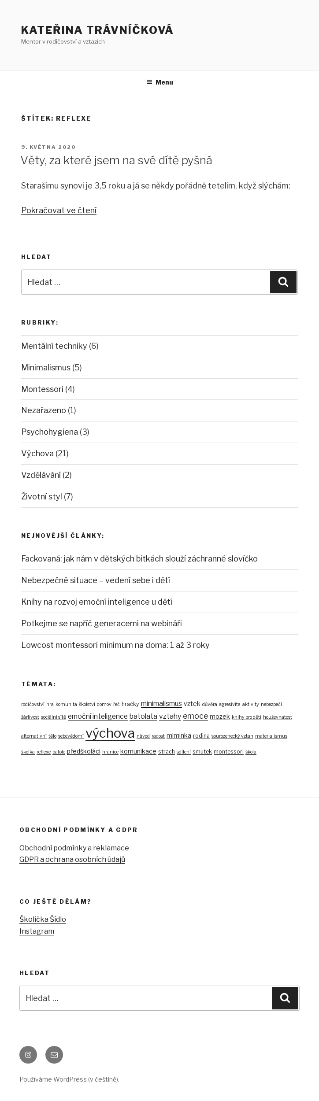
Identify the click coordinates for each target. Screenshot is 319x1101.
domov (104, 704)
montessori (229, 751)
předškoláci (83, 751)
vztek (192, 703)
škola (250, 752)
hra (50, 704)
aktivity (250, 704)
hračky (130, 704)
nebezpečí (271, 704)
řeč (116, 704)
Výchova (37, 453)
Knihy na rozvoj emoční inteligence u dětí (96, 601)
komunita (66, 704)
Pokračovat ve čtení (58, 210)
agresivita (230, 704)
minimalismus (161, 703)
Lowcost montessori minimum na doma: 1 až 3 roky (115, 645)
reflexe (44, 752)
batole (58, 752)
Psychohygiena (49, 431)
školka (28, 752)
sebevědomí (71, 736)
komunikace (138, 751)
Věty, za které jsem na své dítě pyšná (116, 160)
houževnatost (277, 717)
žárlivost (30, 717)
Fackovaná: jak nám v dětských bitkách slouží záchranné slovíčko (139, 558)
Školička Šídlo (42, 919)
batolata (143, 716)
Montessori (42, 389)
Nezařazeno (43, 410)
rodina (201, 735)
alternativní (34, 736)
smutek (202, 751)
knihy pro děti (246, 717)
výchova (110, 733)
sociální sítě (53, 717)
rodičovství (33, 704)
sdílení (184, 752)
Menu (159, 82)
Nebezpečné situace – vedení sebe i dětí (95, 580)
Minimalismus (45, 367)
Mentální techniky (54, 346)
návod (143, 736)
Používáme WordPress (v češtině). (69, 1079)
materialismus (271, 736)
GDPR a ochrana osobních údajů (72, 859)
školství (87, 704)
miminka (179, 735)
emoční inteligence (98, 716)
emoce (195, 715)
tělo (52, 736)
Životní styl (41, 496)
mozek (220, 716)
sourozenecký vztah (232, 736)
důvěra (209, 704)
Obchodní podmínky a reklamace (74, 848)
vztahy (170, 716)
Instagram (36, 931)
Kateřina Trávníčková (97, 30)
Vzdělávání (41, 475)
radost (158, 736)
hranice (110, 752)
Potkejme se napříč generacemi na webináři (101, 623)
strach (166, 751)
